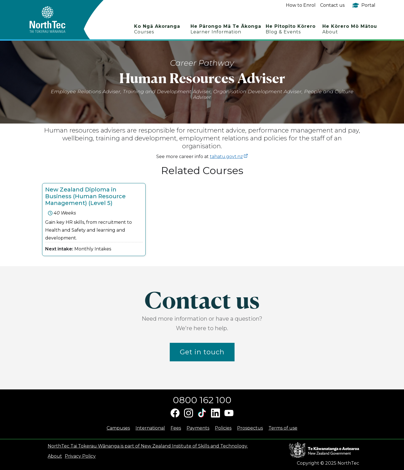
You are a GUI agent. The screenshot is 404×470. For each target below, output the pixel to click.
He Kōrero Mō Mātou (349, 29)
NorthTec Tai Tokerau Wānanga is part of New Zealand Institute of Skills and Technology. (148, 446)
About (55, 456)
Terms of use (282, 428)
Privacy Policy (80, 456)
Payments (198, 428)
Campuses (118, 428)
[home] (57, 19)
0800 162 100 (202, 399)
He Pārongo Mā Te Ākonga (225, 29)
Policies (223, 428)
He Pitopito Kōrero (291, 29)
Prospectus (250, 428)
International (150, 428)
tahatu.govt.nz (226, 156)
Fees (176, 428)
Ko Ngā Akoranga (157, 29)
